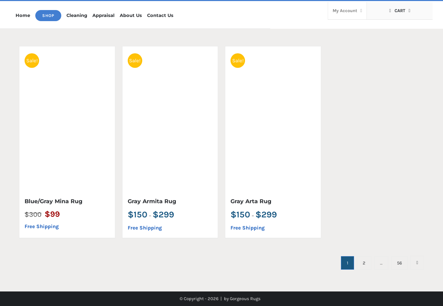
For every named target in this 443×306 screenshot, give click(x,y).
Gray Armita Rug (152, 201)
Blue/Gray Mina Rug (53, 201)
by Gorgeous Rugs (242, 298)
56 (399, 263)
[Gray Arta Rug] (273, 117)
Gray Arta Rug (250, 201)
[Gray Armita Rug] (170, 117)
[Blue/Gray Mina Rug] (67, 117)
